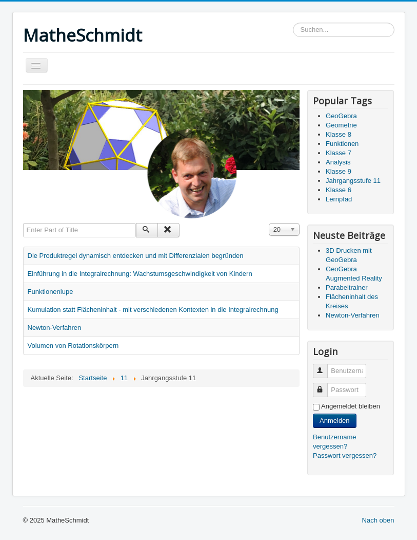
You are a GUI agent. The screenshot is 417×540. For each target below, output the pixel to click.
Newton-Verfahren (55, 327)
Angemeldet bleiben (350, 406)
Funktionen (342, 143)
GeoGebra (341, 116)
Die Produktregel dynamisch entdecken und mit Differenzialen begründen (136, 255)
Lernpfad (339, 199)
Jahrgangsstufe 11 (353, 180)
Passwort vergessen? (344, 455)
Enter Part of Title (23, 223)
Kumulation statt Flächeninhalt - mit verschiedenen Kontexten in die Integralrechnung (153, 309)
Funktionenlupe (50, 291)
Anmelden (335, 420)
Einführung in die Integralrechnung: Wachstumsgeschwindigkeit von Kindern (140, 273)
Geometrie (341, 125)
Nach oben (378, 520)
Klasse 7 (338, 153)
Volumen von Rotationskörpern (73, 345)
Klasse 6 (338, 190)
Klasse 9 (338, 171)
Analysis (338, 162)
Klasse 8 (338, 134)
